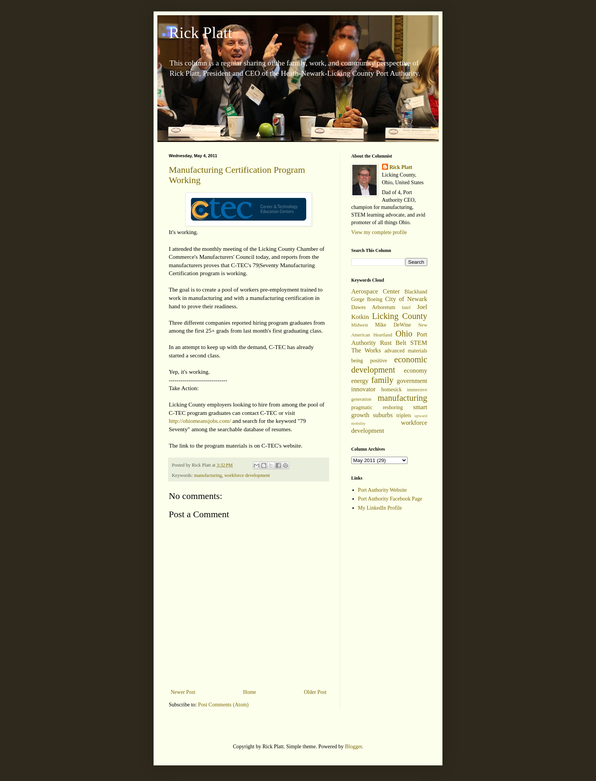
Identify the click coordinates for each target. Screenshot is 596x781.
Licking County (399, 316)
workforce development (247, 475)
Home (249, 692)
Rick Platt (200, 32)
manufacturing (208, 475)
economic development (389, 365)
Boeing (374, 299)
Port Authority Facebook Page (390, 499)
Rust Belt (393, 342)
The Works (366, 350)
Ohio (403, 333)
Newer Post (183, 692)
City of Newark (406, 299)
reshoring (393, 407)
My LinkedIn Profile (380, 508)
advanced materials (405, 351)
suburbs (383, 415)
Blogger (353, 746)
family (382, 380)
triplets (403, 415)
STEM (418, 342)
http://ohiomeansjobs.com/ (200, 421)
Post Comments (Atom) (223, 705)
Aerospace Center (375, 291)
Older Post (315, 692)
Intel (406, 307)
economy (415, 370)
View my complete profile (379, 232)
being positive (369, 360)
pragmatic (361, 407)
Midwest (359, 325)
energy (359, 380)
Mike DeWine (393, 325)
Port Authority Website (382, 490)
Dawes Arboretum (373, 307)
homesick (391, 389)
